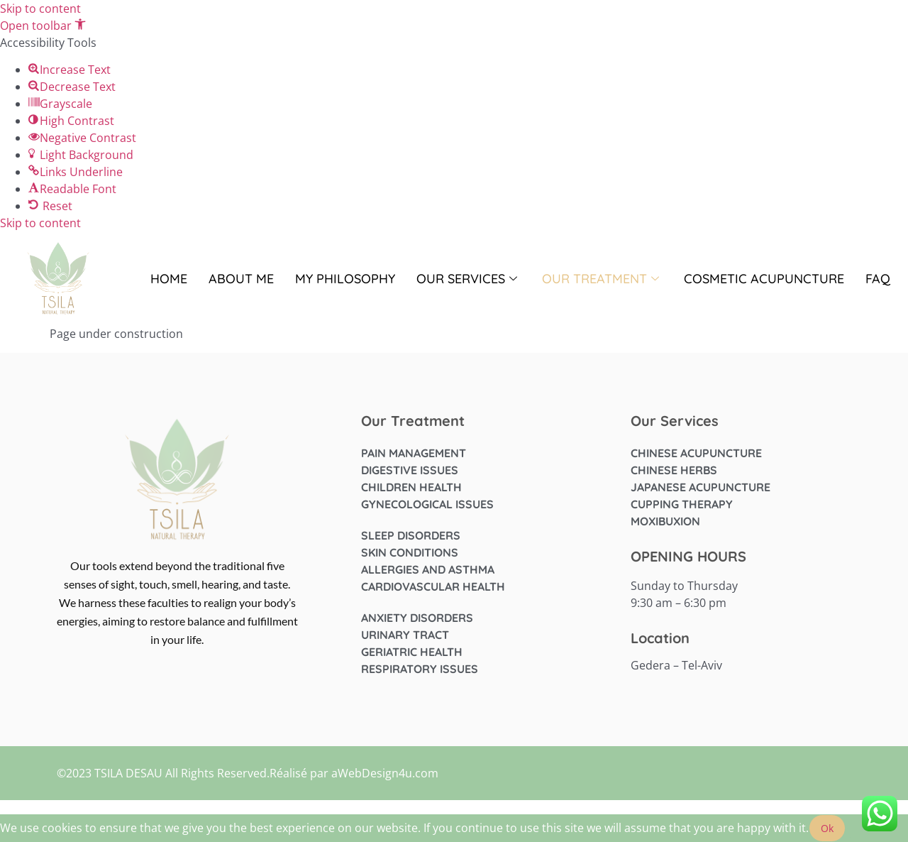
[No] (858, 832)
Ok (827, 828)
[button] (43, 25)
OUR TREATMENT (602, 278)
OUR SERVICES (468, 278)
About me (241, 278)
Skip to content (40, 8)
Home (168, 278)
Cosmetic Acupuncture (764, 278)
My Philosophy (345, 278)
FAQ (877, 278)
